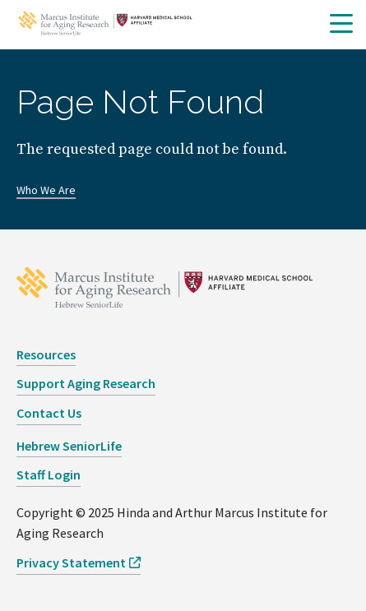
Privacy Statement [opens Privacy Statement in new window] (71, 562)
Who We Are (46, 190)
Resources (46, 354)
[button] (341, 24)
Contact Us (48, 413)
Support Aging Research (85, 383)
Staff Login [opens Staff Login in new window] (48, 474)
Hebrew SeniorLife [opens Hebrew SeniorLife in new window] (69, 445)
